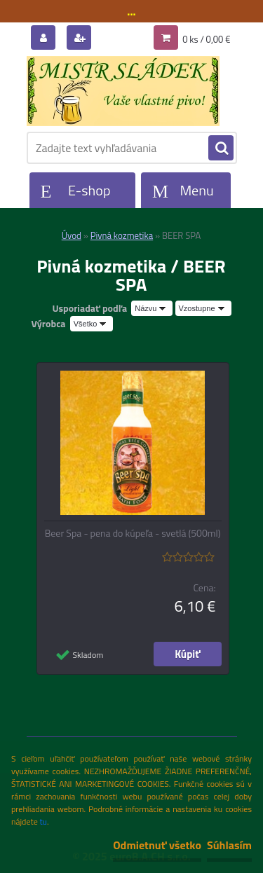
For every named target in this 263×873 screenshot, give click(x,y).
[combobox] (152, 308)
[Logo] (123, 91)
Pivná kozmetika (121, 235)
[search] (221, 148)
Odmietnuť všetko (157, 845)
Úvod (71, 235)
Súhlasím (229, 845)
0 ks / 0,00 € (206, 39)
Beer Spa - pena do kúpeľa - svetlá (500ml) (133, 533)
